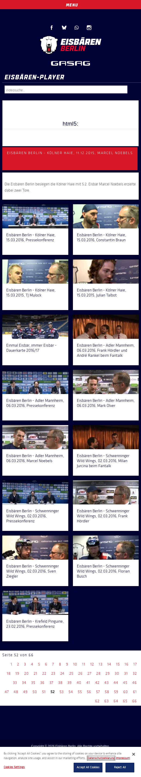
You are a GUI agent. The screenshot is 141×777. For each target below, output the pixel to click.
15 (118, 664)
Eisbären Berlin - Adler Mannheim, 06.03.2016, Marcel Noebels (35, 458)
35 (33, 682)
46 (134, 682)
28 (98, 673)
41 (88, 682)
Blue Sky (64, 27)
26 (80, 673)
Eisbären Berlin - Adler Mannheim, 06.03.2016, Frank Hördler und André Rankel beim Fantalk (106, 350)
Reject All (120, 767)
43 (106, 682)
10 (75, 664)
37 (51, 682)
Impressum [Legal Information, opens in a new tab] (123, 758)
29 (107, 673)
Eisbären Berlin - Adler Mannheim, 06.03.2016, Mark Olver (106, 403)
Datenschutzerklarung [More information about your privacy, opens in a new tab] (101, 758)
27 (89, 673)
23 (53, 673)
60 (125, 691)
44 (116, 682)
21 (35, 673)
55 (80, 691)
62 (97, 701)
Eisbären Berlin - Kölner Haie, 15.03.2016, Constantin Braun (101, 237)
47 (7, 691)
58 (107, 691)
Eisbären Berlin (70, 45)
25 (71, 673)
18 (9, 673)
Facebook (51, 27)
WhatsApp (76, 27)
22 (44, 673)
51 (44, 691)
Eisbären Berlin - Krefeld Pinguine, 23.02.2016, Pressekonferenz (35, 624)
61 (135, 691)
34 (24, 682)
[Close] (134, 754)
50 (35, 691)
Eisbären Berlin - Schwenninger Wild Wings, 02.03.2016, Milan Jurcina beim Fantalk (103, 460)
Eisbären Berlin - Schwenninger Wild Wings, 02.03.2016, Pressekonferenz (32, 516)
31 (126, 673)
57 (98, 691)
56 (89, 691)
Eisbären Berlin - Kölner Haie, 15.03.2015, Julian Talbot (101, 293)
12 (92, 664)
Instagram (89, 27)
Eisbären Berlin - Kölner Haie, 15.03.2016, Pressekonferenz (30, 237)
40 (79, 682)
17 (135, 664)
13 (100, 664)
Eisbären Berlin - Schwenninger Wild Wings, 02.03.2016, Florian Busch (103, 571)
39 (69, 682)
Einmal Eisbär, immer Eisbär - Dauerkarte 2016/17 (31, 348)
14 (109, 664)
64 (116, 701)
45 (125, 682)
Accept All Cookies (88, 767)
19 (17, 673)
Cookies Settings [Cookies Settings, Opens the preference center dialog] (14, 767)
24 (62, 673)
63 (106, 701)
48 (16, 691)
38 (60, 682)
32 (135, 673)
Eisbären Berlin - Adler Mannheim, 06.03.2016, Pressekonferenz (35, 403)
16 (127, 664)
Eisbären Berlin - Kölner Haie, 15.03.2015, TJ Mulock (30, 293)
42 (97, 682)
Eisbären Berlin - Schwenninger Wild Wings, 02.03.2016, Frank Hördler (103, 516)
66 (134, 701)
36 (42, 682)
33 (15, 682)
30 (117, 673)
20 (26, 673)
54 (71, 691)
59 (116, 691)
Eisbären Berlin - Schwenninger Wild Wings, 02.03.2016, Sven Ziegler (32, 571)
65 (125, 701)
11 (83, 664)
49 (25, 691)
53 (62, 691)
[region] (70, 762)
